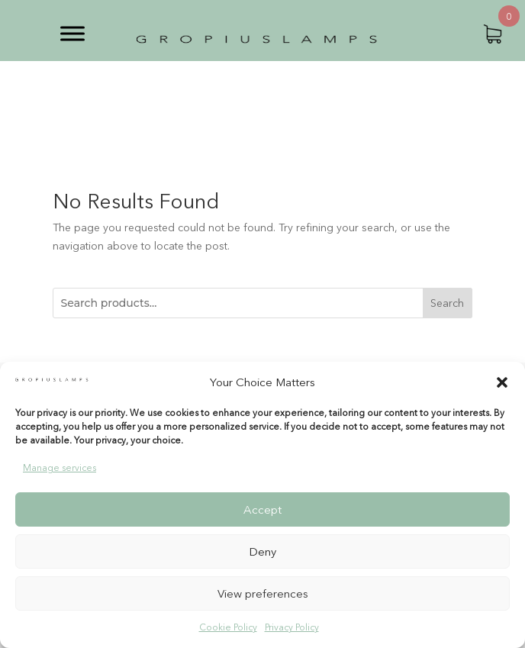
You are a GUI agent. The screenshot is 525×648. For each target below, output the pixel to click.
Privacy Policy (292, 627)
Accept (262, 509)
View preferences (262, 593)
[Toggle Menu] (72, 33)
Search (447, 303)
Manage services (59, 467)
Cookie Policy (228, 627)
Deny (262, 551)
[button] (502, 382)
